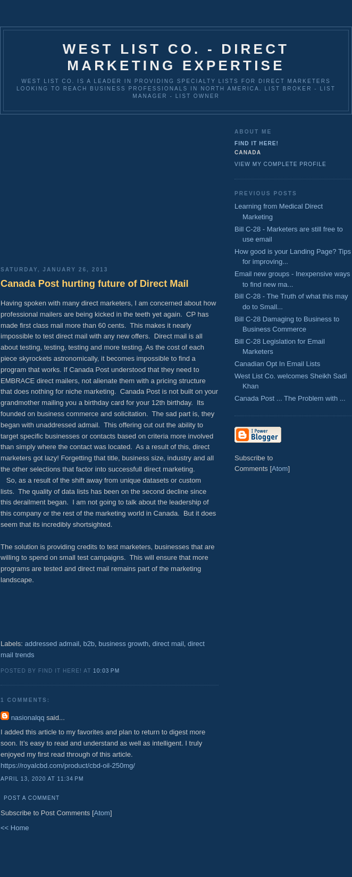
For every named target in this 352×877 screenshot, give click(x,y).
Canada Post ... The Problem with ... (290, 398)
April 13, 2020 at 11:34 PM (42, 779)
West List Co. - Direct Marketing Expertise (176, 57)
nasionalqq (28, 718)
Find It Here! (256, 143)
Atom (102, 813)
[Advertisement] (109, 186)
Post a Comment (32, 798)
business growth (123, 644)
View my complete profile (280, 164)
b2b (89, 644)
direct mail (168, 644)
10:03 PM (106, 671)
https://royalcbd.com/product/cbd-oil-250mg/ (68, 766)
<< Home (15, 828)
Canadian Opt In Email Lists (277, 364)
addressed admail (52, 644)
